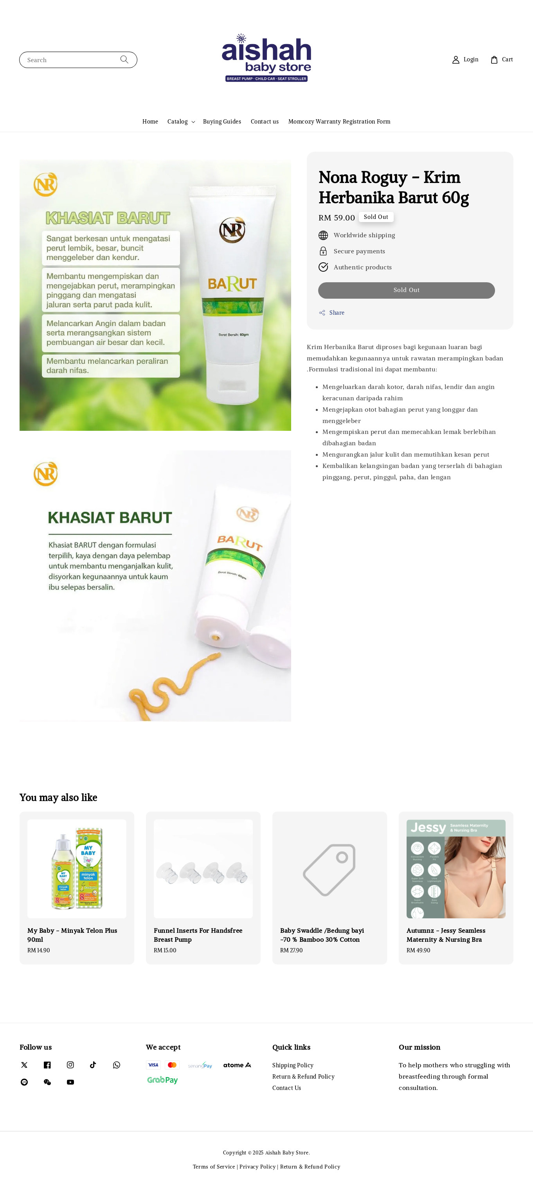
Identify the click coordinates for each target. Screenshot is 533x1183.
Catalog (177, 121)
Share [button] (332, 313)
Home (150, 121)
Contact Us (286, 1088)
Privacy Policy (257, 1166)
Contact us (265, 121)
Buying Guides (222, 121)
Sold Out (407, 290)
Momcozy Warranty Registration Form (339, 121)
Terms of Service (214, 1166)
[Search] (124, 59)
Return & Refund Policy (303, 1076)
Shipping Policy (293, 1065)
